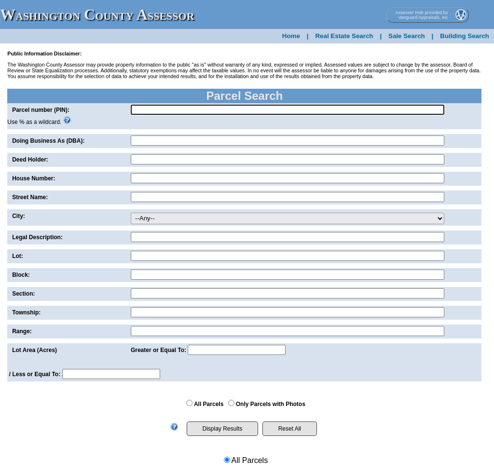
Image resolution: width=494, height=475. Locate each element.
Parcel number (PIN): (40, 110)
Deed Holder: (30, 159)
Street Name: (30, 197)
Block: (21, 274)
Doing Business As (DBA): (48, 140)
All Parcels (208, 404)
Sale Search (406, 36)
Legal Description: (37, 237)
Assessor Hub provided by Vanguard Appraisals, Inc (422, 15)
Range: (22, 331)
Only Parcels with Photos (270, 404)
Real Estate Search (344, 36)
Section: (23, 293)
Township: (26, 312)
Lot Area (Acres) (34, 350)
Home (291, 36)
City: (18, 216)
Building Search (464, 36)
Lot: (17, 256)
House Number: (33, 178)
